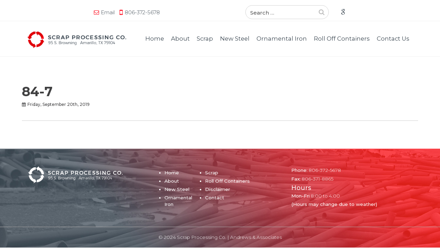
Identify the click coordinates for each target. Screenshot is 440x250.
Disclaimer (217, 189)
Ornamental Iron (281, 38)
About (180, 38)
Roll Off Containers (342, 38)
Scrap (205, 38)
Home (154, 38)
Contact (214, 197)
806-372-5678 (75, 12)
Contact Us (393, 38)
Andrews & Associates (256, 237)
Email (41, 12)
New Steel (235, 38)
